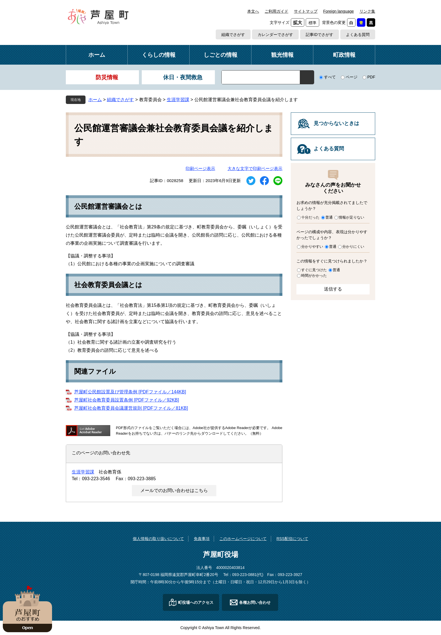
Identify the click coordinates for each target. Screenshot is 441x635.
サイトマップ (306, 11)
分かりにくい (353, 246)
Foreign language (338, 11)
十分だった (310, 217)
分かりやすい (312, 246)
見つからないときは (336, 123)
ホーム (96, 55)
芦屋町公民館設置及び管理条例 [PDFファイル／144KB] (130, 391)
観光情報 (282, 55)
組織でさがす (233, 34)
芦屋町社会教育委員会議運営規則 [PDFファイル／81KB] (131, 408)
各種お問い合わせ (255, 602)
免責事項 (202, 538)
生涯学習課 (178, 99)
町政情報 (344, 55)
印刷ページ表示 (200, 168)
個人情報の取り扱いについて (158, 538)
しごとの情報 (220, 55)
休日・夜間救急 (182, 77)
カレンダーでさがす (275, 34)
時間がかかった (314, 275)
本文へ (253, 11)
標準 (312, 23)
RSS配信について (292, 538)
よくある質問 (358, 34)
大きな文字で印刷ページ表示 (255, 168)
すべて (330, 77)
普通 (329, 217)
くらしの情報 (159, 55)
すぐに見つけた (314, 270)
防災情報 (107, 77)
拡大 (297, 22)
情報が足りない (351, 217)
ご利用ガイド (276, 11)
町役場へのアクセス (195, 602)
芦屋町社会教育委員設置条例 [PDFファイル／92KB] (126, 400)
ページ (351, 77)
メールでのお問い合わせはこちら (174, 490)
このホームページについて (243, 538)
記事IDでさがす (319, 34)
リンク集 (367, 11)
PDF (371, 77)
